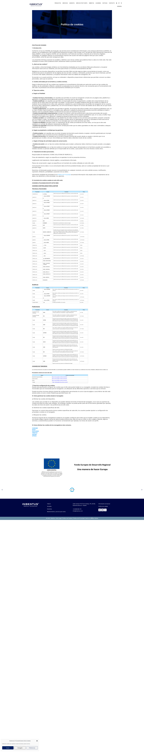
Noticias (104, 3)
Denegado (19, 748)
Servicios (65, 3)
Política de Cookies (67, 518)
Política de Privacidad (64, 174)
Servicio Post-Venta (81, 3)
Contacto (112, 3)
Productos (58, 3)
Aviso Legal (59, 518)
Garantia (72, 3)
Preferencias (32, 748)
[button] (37, 741)
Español (119, 6)
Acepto (8, 748)
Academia (98, 3)
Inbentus (91, 3)
